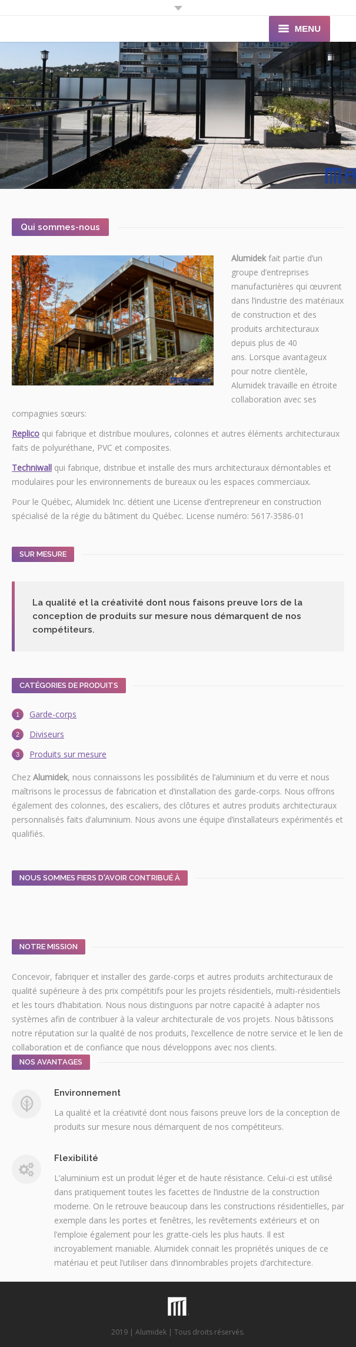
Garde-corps (52, 714)
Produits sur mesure (68, 754)
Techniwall (32, 467)
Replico (25, 433)
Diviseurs (46, 734)
